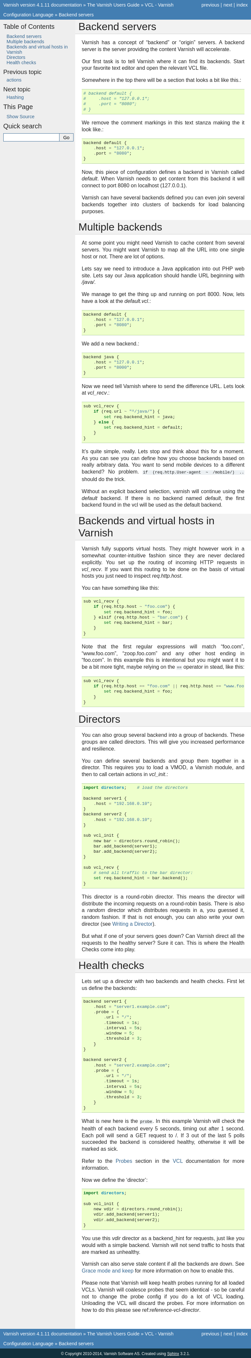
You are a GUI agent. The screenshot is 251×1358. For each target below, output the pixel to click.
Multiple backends (25, 41)
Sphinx (173, 1352)
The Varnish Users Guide (113, 5)
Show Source (21, 116)
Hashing (15, 97)
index (242, 5)
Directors (16, 57)
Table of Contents (29, 26)
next (228, 5)
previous (210, 5)
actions (14, 80)
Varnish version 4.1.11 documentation (42, 5)
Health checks (21, 62)
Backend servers (76, 14)
